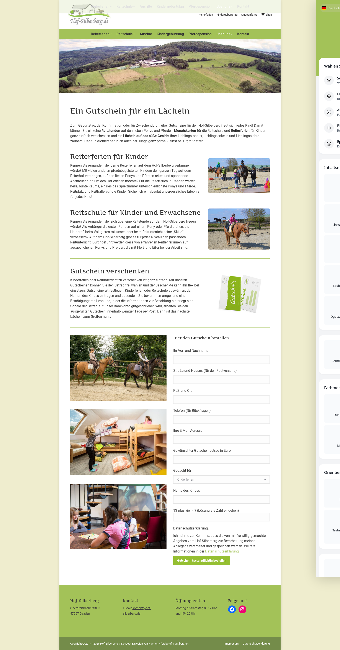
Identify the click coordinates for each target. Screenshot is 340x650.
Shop (266, 14)
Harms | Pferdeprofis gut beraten (168, 643)
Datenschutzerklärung (222, 551)
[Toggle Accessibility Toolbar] (331, 316)
